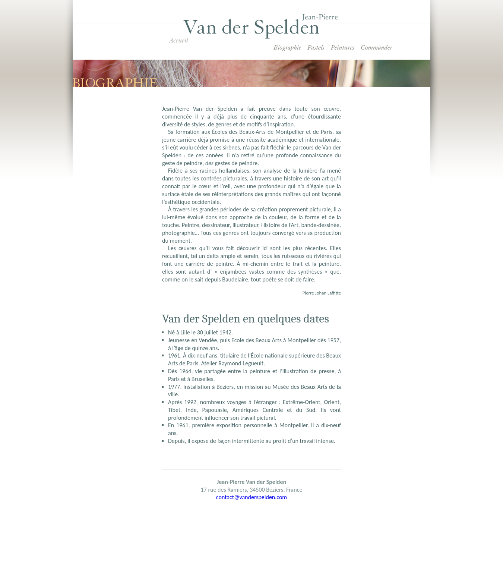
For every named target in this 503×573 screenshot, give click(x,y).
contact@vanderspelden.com (251, 497)
